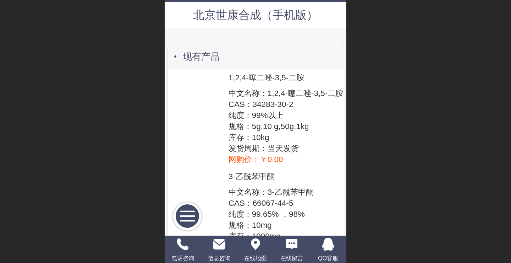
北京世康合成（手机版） (255, 15)
